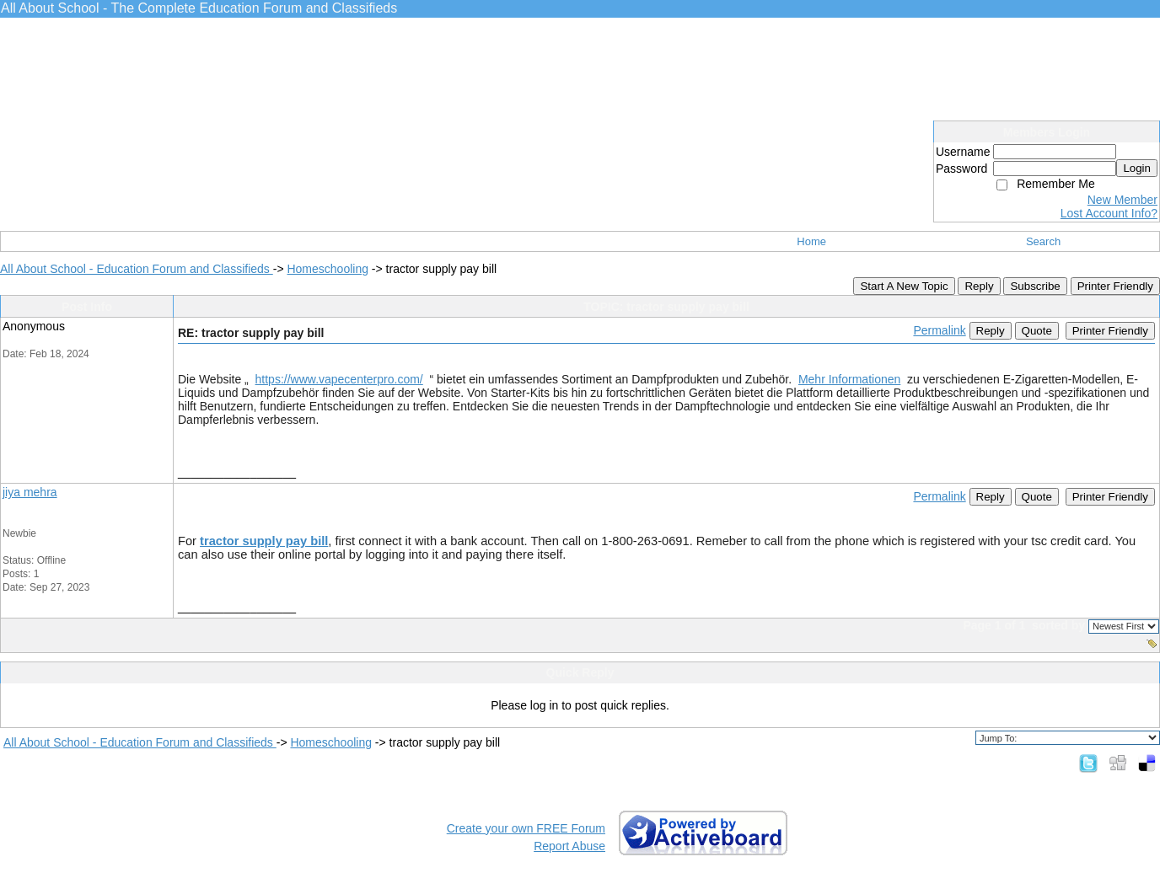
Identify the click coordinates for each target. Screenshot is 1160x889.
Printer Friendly (1115, 286)
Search (1043, 241)
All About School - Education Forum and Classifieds (136, 269)
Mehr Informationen (849, 379)
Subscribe (1035, 286)
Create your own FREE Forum (526, 828)
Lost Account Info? (1109, 213)
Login (1137, 168)
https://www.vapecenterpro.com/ (339, 379)
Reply (978, 286)
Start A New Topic (904, 286)
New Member (1122, 199)
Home (811, 241)
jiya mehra (30, 492)
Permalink (939, 330)
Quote (1037, 330)
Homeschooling (327, 269)
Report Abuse (569, 846)
